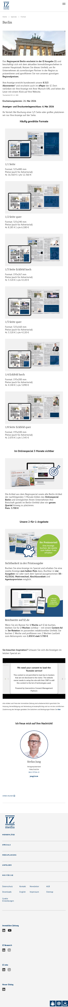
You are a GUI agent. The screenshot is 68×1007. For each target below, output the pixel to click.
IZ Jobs (5, 965)
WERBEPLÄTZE (8, 835)
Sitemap (49, 892)
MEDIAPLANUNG (9, 855)
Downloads (7, 892)
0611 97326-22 (34, 772)
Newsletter (34, 886)
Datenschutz (7, 886)
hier (59, 709)
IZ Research (7, 945)
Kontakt (22, 886)
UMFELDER (7, 865)
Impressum (34, 892)
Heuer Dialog (7, 984)
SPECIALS (6, 845)
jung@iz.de (34, 776)
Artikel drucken (9, 796)
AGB (48, 886)
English (22, 892)
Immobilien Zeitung (10, 925)
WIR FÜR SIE (7, 875)
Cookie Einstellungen (8, 899)
